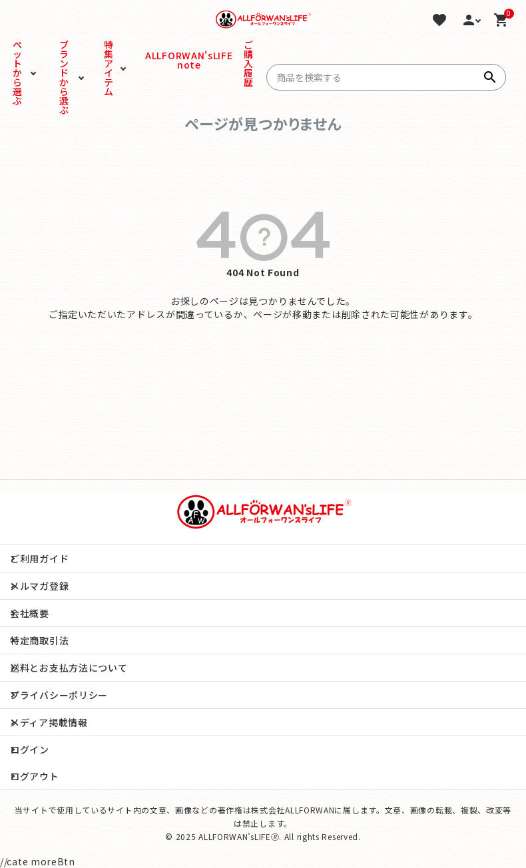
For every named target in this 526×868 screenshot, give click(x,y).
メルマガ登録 (39, 585)
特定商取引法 (39, 640)
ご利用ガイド (39, 558)
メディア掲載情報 (49, 722)
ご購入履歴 (249, 63)
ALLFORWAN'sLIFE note (163, 60)
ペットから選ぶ (18, 72)
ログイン (29, 749)
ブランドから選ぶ (64, 77)
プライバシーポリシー (59, 695)
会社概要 (29, 613)
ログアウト (34, 776)
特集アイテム (109, 68)
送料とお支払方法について (68, 667)
